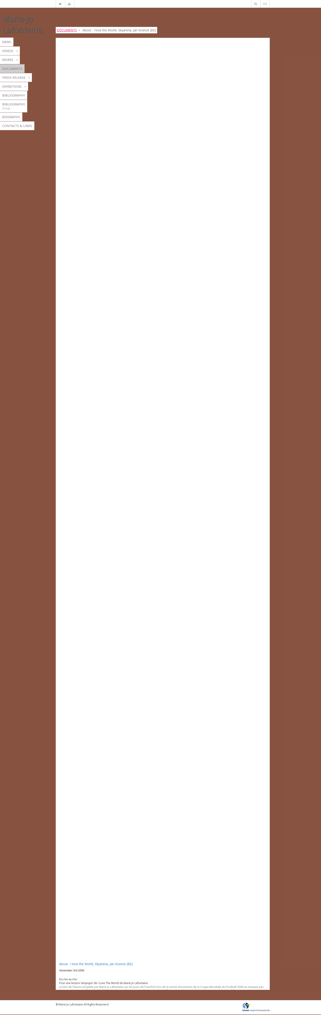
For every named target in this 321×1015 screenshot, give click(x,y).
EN (265, 4)
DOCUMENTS (67, 30)
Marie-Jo (22, 24)
